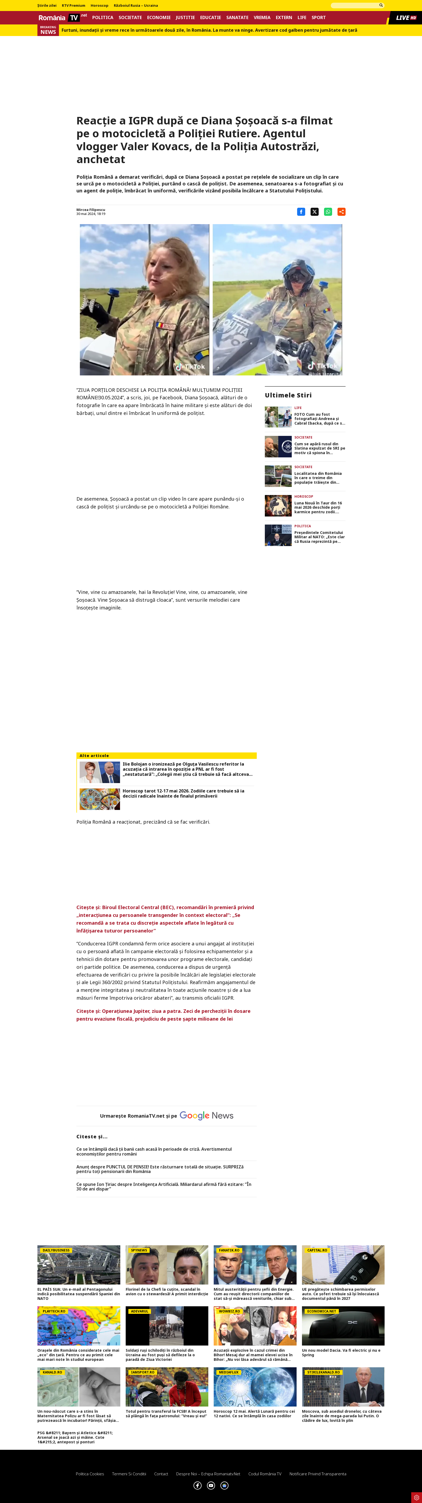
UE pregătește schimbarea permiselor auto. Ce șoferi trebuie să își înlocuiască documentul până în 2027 (340, 1294)
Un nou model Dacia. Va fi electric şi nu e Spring (341, 1352)
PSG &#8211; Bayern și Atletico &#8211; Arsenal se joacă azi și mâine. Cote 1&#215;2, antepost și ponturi (75, 1437)
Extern (284, 17)
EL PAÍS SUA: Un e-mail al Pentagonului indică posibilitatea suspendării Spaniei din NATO (78, 1294)
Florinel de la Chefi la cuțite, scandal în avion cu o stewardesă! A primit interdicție (167, 1291)
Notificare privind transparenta (318, 1473)
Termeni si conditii (129, 1473)
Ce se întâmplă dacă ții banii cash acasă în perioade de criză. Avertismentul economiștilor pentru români (154, 1151)
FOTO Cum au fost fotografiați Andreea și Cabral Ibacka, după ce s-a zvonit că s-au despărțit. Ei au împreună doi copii (319, 419)
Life (302, 17)
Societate (130, 17)
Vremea (262, 17)
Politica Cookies (90, 1473)
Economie (159, 17)
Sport (319, 17)
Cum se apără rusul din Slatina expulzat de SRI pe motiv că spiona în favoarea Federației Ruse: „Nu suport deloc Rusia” (319, 448)
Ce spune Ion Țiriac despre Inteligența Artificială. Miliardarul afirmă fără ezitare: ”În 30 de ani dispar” (163, 1187)
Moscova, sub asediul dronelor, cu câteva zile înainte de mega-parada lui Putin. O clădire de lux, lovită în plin (342, 1416)
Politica (102, 17)
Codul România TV (265, 1473)
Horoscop (99, 5)
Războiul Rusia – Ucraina (136, 5)
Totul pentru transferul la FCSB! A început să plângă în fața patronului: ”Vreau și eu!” (166, 1413)
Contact (161, 1473)
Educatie (210, 17)
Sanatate (237, 17)
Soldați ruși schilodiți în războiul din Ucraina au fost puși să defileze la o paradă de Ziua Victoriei (160, 1355)
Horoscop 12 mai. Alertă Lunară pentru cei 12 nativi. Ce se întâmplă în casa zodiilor (254, 1413)
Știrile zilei (47, 5)
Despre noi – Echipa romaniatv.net (208, 1473)
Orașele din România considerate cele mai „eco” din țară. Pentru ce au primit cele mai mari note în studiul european (78, 1355)
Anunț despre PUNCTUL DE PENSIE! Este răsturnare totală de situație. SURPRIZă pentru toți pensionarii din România (160, 1169)
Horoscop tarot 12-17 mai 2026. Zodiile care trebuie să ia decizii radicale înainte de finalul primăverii (183, 793)
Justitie (185, 17)
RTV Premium (73, 5)
